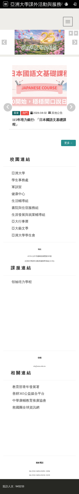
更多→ (68, 142)
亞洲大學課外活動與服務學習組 (42, 4)
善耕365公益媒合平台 (28, 393)
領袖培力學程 (22, 282)
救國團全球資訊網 (25, 407)
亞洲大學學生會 (23, 235)
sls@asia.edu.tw (39, 366)
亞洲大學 (18, 173)
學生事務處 (20, 180)
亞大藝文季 (20, 228)
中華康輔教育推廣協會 (29, 400)
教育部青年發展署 (25, 387)
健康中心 (18, 194)
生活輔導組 (20, 201)
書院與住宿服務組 (25, 208)
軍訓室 (17, 187)
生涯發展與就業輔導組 (28, 214)
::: (2, 13)
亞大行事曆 (20, 221)
